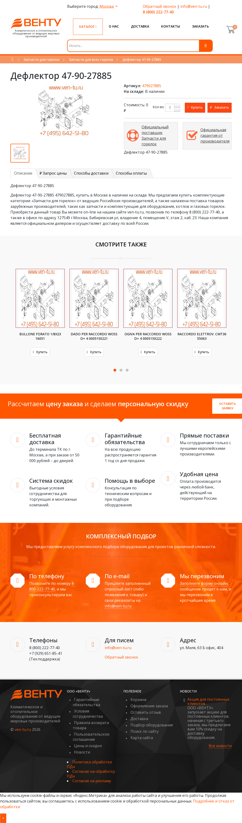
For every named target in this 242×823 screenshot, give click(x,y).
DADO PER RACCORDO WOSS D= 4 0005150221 (94, 336)
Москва (107, 6)
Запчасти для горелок (42, 59)
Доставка (140, 26)
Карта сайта (141, 737)
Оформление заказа (149, 705)
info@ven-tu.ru (193, 6)
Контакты (170, 26)
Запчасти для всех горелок (91, 59)
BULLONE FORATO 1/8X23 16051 (40, 336)
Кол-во (158, 107)
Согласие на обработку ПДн (91, 774)
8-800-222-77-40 (52, 586)
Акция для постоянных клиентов (208, 701)
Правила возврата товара (91, 725)
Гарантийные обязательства (86, 702)
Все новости (220, 745)
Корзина (138, 699)
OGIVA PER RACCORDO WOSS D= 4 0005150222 (148, 336)
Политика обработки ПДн (89, 764)
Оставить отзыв (145, 712)
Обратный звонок (159, 6)
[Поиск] (205, 45)
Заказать (200, 26)
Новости (82, 752)
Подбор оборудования (151, 725)
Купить (40, 352)
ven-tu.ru (23, 729)
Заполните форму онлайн (204, 583)
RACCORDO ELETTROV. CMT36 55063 (201, 336)
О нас (114, 26)
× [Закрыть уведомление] (3, 818)
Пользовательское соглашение (91, 737)
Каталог (88, 26)
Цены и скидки (88, 745)
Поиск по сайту (144, 731)
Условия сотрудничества (88, 713)
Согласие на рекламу (91, 780)
